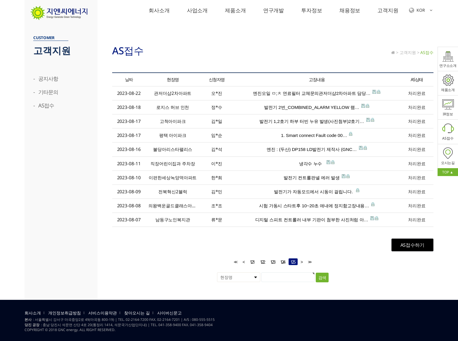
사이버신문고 (169, 313)
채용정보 (349, 10)
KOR (420, 10)
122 (261, 261)
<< (235, 262)
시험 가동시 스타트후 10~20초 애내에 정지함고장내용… (316, 205)
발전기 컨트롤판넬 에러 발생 (317, 177)
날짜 (129, 79)
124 (281, 261)
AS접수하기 (412, 245)
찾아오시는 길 (137, 313)
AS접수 (448, 132)
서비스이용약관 (102, 313)
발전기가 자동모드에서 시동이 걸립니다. (316, 191)
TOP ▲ (447, 172)
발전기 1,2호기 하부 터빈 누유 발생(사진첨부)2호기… (316, 121)
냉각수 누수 (316, 163)
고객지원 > (409, 52)
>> (309, 262)
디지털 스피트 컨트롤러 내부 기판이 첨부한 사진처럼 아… (316, 219)
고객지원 (387, 10)
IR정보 (448, 107)
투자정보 (311, 10)
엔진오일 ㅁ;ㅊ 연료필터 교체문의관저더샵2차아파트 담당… (316, 93)
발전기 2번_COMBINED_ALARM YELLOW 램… (316, 107)
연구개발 (273, 10)
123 (271, 261)
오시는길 (448, 156)
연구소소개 (448, 59)
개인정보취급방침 (64, 313)
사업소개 (197, 10)
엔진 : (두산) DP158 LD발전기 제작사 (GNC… (317, 149)
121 (251, 261)
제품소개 (235, 10)
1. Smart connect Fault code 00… (316, 135)
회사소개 (159, 10)
